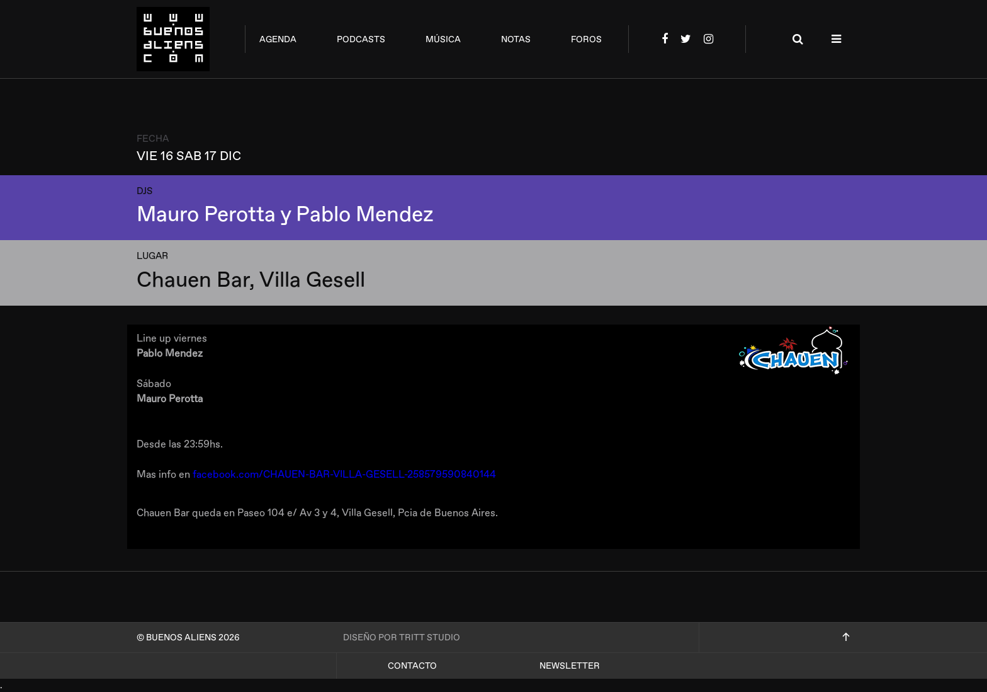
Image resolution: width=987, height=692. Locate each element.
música (443, 39)
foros (586, 39)
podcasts (361, 39)
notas (516, 39)
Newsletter (569, 665)
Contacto (412, 665)
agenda (277, 39)
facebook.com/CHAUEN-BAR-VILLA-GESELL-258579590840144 (344, 474)
